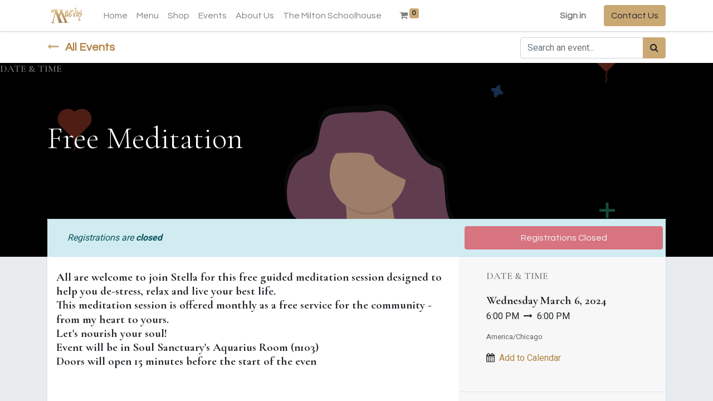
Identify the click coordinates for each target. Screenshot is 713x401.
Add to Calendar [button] (530, 358)
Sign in (573, 15)
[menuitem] (115, 15)
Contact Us (634, 15)
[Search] (654, 47)
